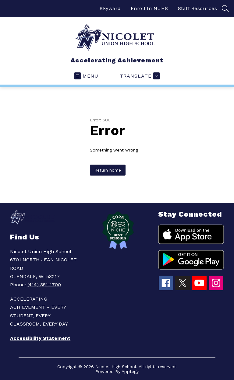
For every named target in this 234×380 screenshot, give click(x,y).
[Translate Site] (139, 76)
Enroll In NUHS (149, 8)
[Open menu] (86, 76)
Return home (107, 170)
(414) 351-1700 (44, 285)
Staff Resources (197, 8)
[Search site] (225, 8)
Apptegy (130, 371)
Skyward (110, 8)
